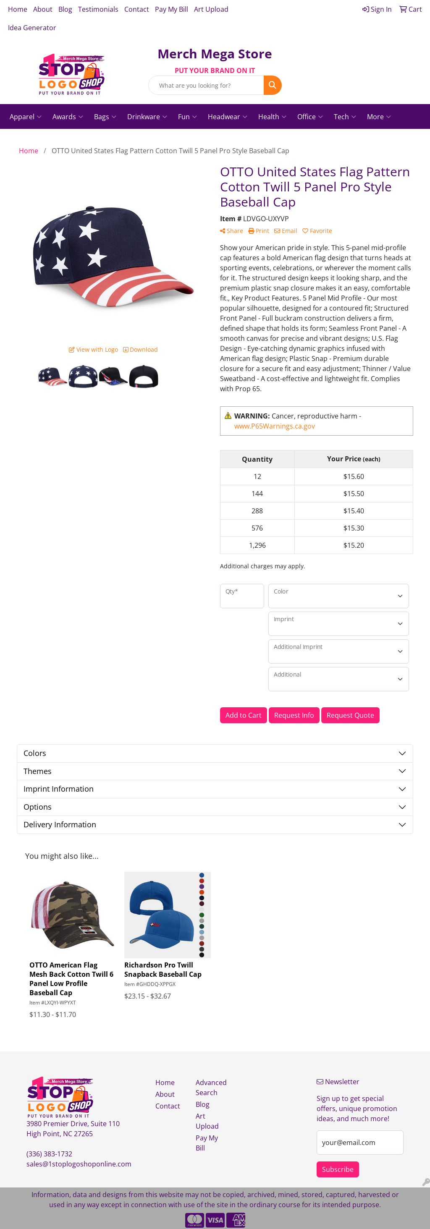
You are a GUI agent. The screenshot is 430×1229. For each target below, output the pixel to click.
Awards (67, 117)
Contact (136, 9)
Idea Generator (32, 27)
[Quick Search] (206, 85)
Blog (65, 9)
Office (310, 117)
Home (17, 9)
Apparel (26, 117)
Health (272, 117)
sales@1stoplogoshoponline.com (78, 1164)
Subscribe (338, 1169)
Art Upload (211, 9)
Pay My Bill (171, 9)
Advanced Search (211, 1087)
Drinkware (147, 117)
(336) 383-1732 (49, 1153)
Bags (105, 117)
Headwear (227, 117)
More (379, 117)
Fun (187, 117)
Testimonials (98, 9)
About (42, 9)
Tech (345, 117)
